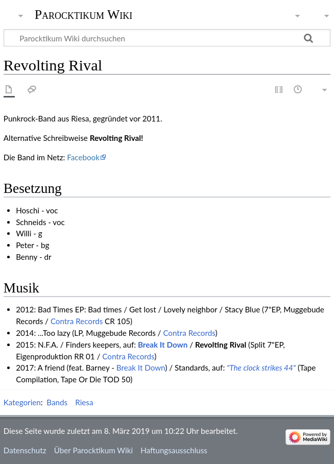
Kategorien (22, 402)
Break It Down (162, 344)
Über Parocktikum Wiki (93, 450)
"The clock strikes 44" (261, 367)
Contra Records (77, 321)
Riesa (84, 402)
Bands (56, 402)
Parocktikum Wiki (84, 13)
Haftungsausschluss (173, 450)
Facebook (83, 157)
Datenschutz (25, 450)
